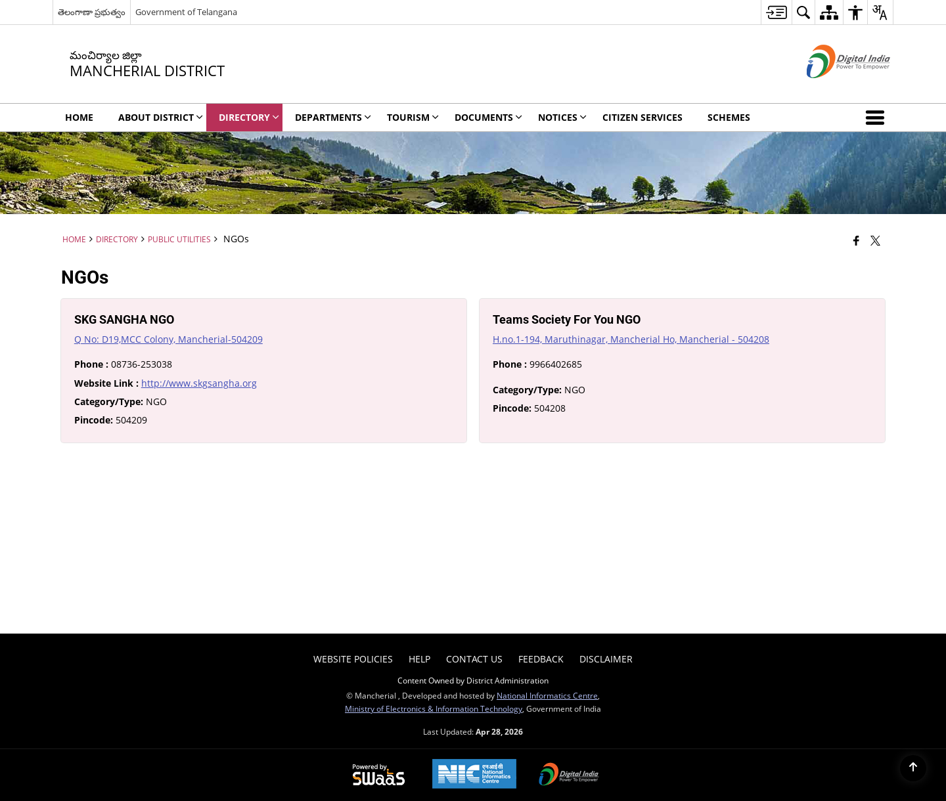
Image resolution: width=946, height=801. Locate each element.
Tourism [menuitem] (413, 117)
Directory (117, 239)
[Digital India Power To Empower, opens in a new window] (569, 775)
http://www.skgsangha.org (199, 383)
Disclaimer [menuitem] (606, 659)
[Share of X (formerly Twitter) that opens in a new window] (875, 240)
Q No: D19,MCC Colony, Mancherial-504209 (168, 339)
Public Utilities (179, 239)
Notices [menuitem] (562, 117)
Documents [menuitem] (488, 117)
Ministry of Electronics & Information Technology (433, 708)
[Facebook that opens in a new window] (856, 240)
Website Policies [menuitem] (353, 659)
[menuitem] (776, 12)
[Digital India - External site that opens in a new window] (832, 89)
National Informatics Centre (547, 695)
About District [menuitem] (160, 117)
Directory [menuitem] (249, 117)
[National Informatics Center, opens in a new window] (474, 775)
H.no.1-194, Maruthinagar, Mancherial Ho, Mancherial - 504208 (631, 339)
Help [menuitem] (419, 659)
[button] (877, 117)
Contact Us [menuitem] (474, 659)
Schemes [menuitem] (729, 117)
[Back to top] (913, 768)
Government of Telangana (186, 12)
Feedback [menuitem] (541, 659)
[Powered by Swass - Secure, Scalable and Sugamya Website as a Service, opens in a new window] (379, 775)
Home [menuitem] (79, 117)
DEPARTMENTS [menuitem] (333, 117)
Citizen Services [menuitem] (642, 117)
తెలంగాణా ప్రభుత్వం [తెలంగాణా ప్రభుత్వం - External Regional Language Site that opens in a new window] (91, 12)
